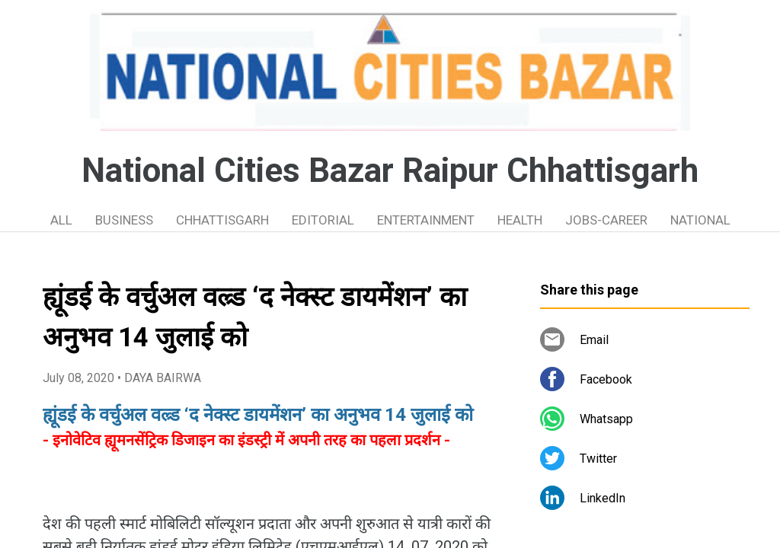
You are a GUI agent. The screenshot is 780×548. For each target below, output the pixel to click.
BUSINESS (124, 220)
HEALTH (519, 220)
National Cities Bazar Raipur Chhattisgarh (390, 170)
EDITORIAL (323, 220)
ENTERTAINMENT (426, 220)
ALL (61, 220)
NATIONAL (700, 220)
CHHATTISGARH (222, 220)
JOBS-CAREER (606, 220)
